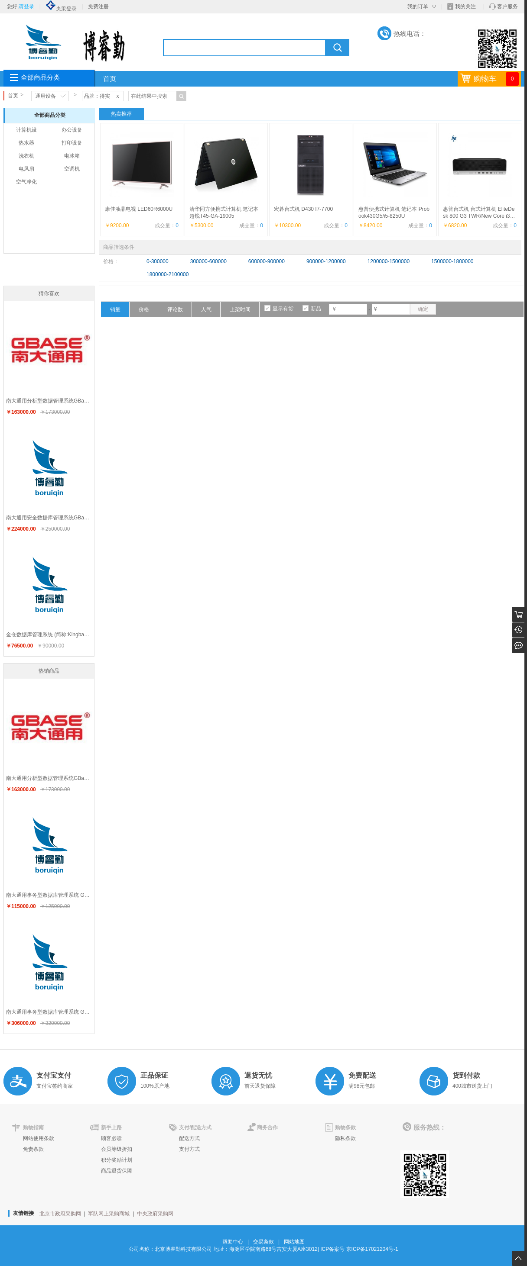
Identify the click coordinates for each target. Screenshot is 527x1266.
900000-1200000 (326, 261)
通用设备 (45, 96)
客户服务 (507, 6)
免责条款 (33, 1149)
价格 (144, 309)
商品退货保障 (116, 1171)
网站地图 (294, 1242)
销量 (115, 309)
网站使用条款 (38, 1138)
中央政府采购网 (155, 1214)
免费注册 (98, 6)
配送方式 (189, 1138)
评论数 (175, 309)
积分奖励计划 (116, 1160)
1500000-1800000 (452, 261)
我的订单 (417, 6)
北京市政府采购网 (60, 1214)
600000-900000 (266, 261)
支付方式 (189, 1149)
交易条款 (263, 1242)
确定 (423, 309)
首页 (109, 78)
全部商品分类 (40, 77)
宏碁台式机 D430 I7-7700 (303, 209)
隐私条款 (345, 1138)
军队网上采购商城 (109, 1214)
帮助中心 (232, 1242)
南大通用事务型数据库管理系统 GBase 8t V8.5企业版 (50, 1012)
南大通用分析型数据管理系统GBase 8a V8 (50, 401)
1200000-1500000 (389, 261)
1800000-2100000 (167, 274)
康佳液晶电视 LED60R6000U (138, 209)
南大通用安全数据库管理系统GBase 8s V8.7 (50, 518)
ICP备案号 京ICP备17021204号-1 (359, 1249)
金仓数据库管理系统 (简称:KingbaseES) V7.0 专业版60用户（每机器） (50, 634)
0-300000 (157, 261)
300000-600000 (208, 261)
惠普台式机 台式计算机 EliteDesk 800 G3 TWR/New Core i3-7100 (478, 216)
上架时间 (240, 309)
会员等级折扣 (116, 1149)
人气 (206, 309)
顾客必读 (111, 1138)
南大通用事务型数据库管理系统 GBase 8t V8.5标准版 (50, 895)
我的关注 (465, 6)
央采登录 (61, 9)
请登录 (26, 6)
